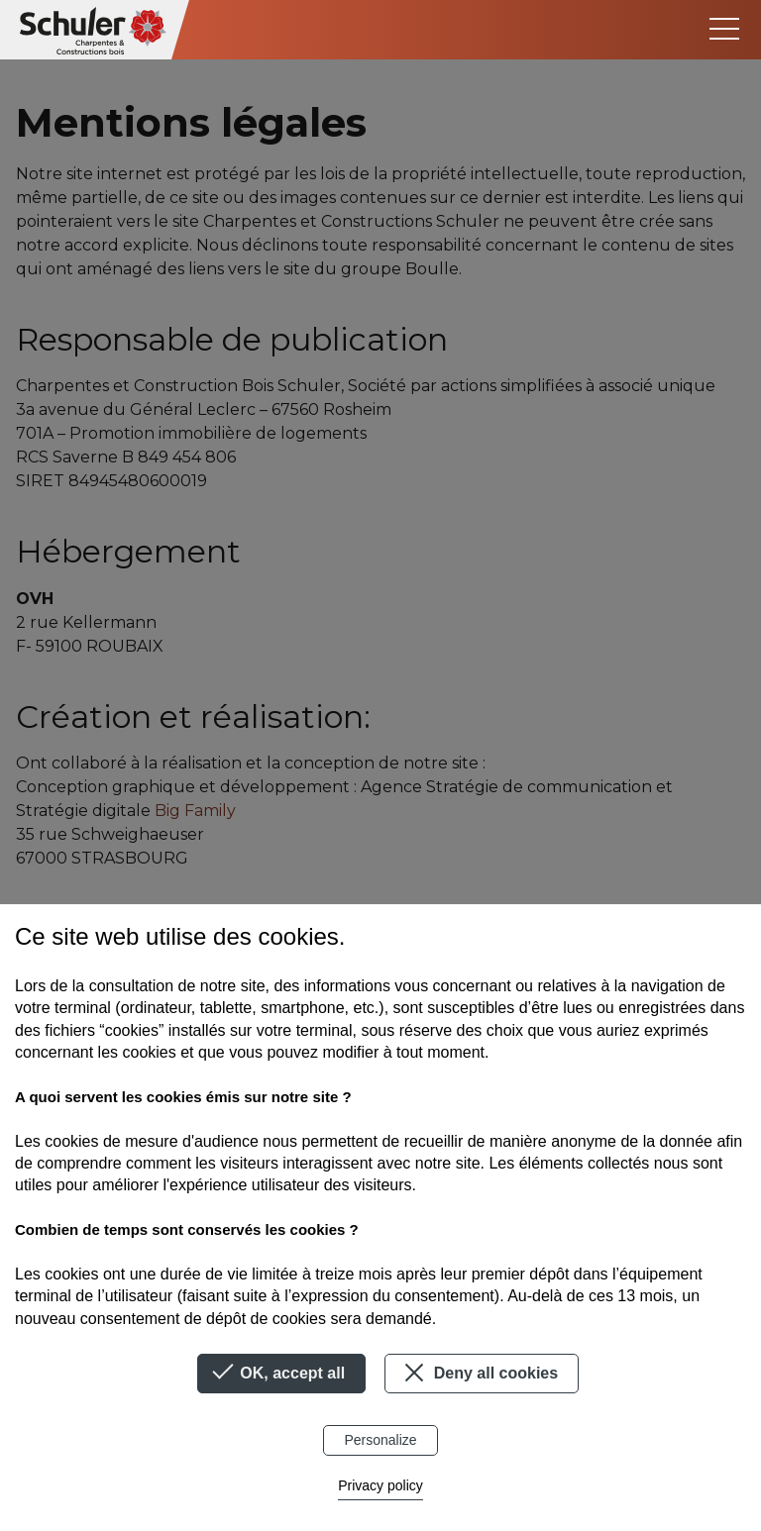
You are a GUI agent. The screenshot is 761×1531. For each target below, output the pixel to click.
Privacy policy (380, 1485)
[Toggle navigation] (724, 29)
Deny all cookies (478, 1372)
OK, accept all (281, 1373)
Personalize (380, 1440)
